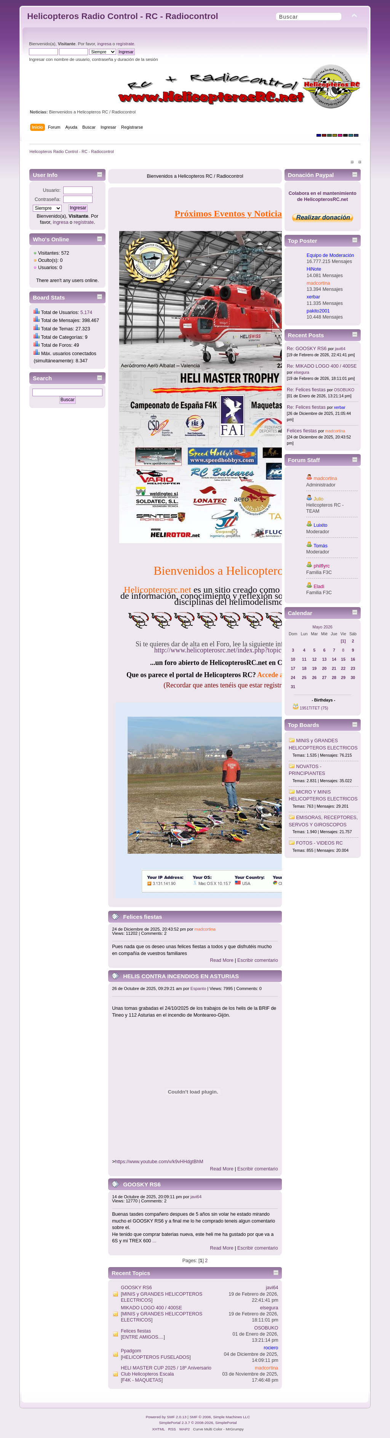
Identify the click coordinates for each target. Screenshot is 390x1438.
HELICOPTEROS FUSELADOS (156, 1357)
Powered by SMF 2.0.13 (166, 1417)
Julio (319, 499)
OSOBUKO (266, 1328)
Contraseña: (48, 199)
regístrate (125, 43)
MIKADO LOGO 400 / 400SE (151, 1307)
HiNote (314, 269)
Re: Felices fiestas (306, 389)
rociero (271, 1347)
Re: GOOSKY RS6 (306, 348)
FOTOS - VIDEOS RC (319, 843)
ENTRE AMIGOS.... (143, 1337)
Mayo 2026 (322, 627)
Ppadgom (131, 1351)
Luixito (321, 525)
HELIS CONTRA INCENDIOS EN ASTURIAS (181, 976)
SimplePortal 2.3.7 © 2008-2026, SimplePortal (198, 1422)
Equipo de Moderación (330, 255)
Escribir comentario (257, 960)
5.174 (86, 312)
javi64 (195, 1196)
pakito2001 (318, 311)
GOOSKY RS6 (142, 1184)
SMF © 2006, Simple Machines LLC (220, 1417)
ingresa (105, 43)
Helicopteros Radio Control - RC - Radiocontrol (122, 16)
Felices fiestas (142, 916)
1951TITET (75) (314, 708)
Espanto (198, 988)
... (154, 1241)
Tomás (320, 545)
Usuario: (52, 190)
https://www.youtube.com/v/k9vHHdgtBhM (159, 1161)
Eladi (319, 586)
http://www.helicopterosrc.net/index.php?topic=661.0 (227, 650)
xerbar (313, 297)
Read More (221, 960)
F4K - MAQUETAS (141, 1380)
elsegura (269, 1307)
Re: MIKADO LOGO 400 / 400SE (322, 366)
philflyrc (322, 566)
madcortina (205, 929)
